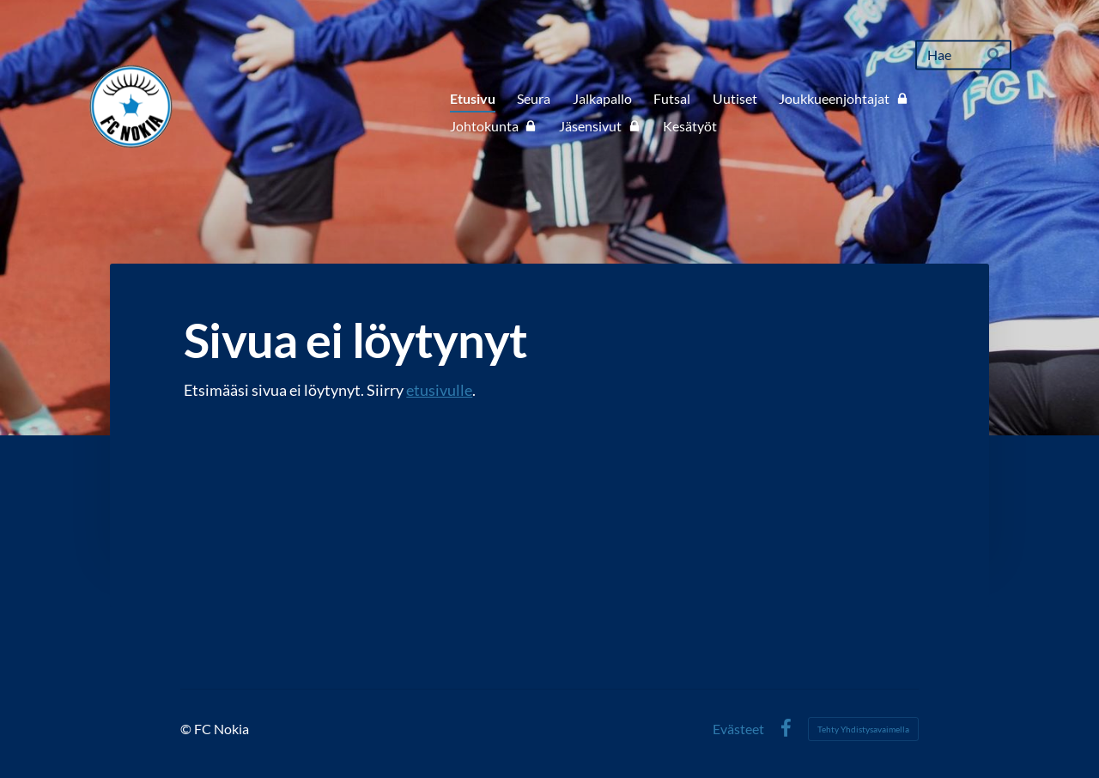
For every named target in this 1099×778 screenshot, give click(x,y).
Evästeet (738, 729)
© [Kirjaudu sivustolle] (187, 728)
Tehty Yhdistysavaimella (863, 729)
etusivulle (439, 389)
